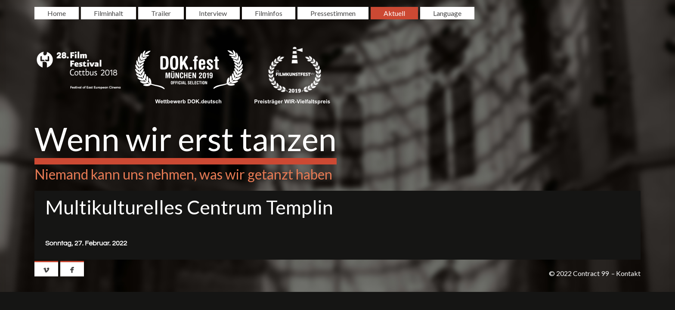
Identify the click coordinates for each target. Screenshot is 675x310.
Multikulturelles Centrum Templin (189, 207)
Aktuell (394, 13)
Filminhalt (108, 13)
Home (56, 13)
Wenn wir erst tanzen (185, 138)
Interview (213, 13)
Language (447, 13)
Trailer (161, 13)
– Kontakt (626, 273)
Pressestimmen (333, 13)
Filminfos (268, 13)
